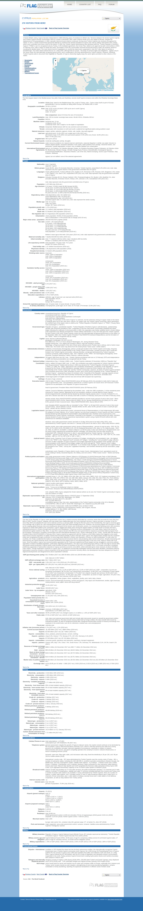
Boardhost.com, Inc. (51, 899)
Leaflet (99, 90)
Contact (22, 899)
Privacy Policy (39, 899)
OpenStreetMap (108, 90)
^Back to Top (26, 158)
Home (69, 4)
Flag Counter (36, 5)
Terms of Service (30, 899)
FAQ (99, 4)
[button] (88, 69)
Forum (111, 4)
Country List (85, 4)
